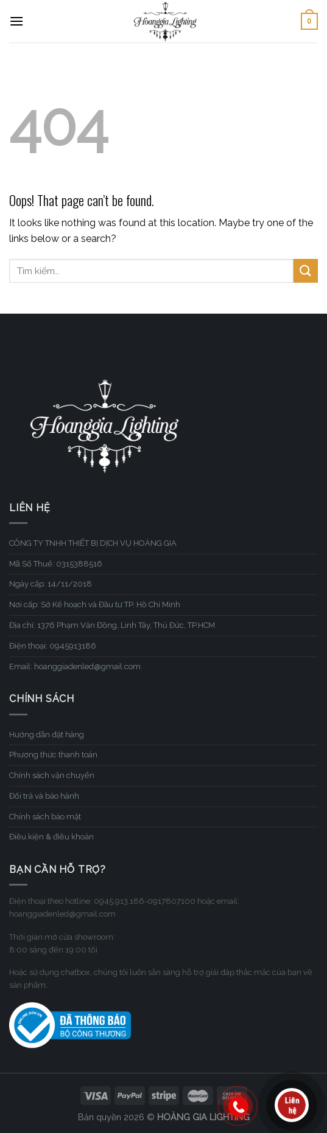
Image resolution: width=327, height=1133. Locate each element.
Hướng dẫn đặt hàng (46, 734)
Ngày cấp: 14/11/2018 (50, 583)
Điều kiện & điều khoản (51, 836)
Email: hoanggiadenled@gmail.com (75, 666)
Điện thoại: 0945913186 (52, 645)
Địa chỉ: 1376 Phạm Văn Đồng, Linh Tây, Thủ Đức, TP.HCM (112, 625)
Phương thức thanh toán (53, 754)
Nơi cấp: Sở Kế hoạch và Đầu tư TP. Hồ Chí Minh (94, 604)
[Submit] (306, 271)
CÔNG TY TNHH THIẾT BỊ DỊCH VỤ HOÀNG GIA (93, 543)
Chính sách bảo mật (45, 816)
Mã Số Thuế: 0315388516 (55, 563)
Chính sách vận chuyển (51, 775)
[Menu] (16, 21)
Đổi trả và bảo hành (44, 796)
